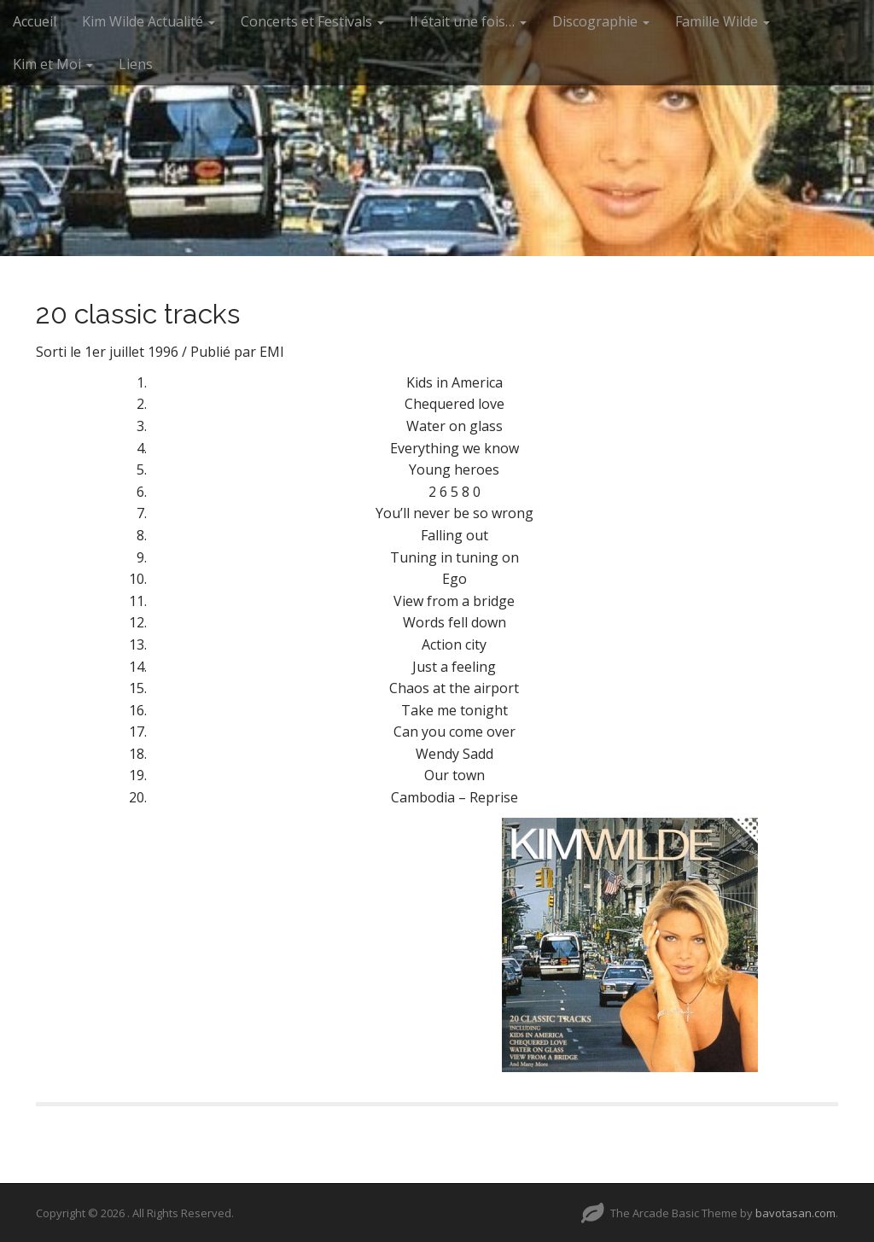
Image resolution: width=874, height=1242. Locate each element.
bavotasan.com (795, 1213)
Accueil (34, 21)
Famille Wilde (722, 21)
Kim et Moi (53, 64)
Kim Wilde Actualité (148, 21)
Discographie (601, 21)
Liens (136, 64)
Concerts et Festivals (312, 21)
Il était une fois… (468, 21)
